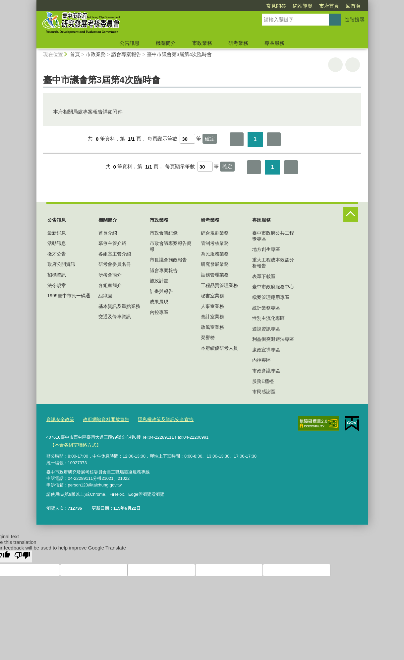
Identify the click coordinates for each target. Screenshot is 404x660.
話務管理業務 (215, 274)
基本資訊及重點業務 (119, 306)
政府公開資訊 (61, 264)
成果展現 (159, 301)
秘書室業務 (212, 295)
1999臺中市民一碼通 (68, 295)
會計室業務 (212, 316)
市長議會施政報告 (168, 259)
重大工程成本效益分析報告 (273, 262)
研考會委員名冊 (114, 264)
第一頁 (237, 139)
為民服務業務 (215, 254)
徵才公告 (56, 254)
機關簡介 (166, 43)
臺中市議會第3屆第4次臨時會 (179, 54)
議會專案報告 (126, 54)
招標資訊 (56, 274)
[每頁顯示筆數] (187, 139)
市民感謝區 (263, 391)
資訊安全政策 (59, 419)
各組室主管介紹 (114, 254)
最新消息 (56, 233)
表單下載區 (263, 276)
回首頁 (315, 6)
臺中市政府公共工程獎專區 (273, 236)
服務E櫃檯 (263, 381)
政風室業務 (212, 327)
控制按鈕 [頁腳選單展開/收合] (350, 214)
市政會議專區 (266, 370)
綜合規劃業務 (215, 233)
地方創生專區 (266, 249)
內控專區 (159, 312)
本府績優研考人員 (219, 348)
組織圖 (105, 295)
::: (33, 3)
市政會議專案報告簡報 (171, 246)
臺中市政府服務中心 (273, 286)
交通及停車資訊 (114, 316)
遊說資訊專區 (266, 328)
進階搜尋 (355, 19)
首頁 (75, 54)
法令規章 (56, 285)
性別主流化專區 (268, 318)
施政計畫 (159, 280)
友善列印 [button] (335, 64)
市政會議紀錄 (164, 233)
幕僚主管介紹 (112, 243)
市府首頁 (291, 6)
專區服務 (274, 43)
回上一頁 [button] (352, 64)
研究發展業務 (215, 264)
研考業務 (238, 43)
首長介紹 (107, 233)
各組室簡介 (110, 285)
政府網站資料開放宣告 (102, 419)
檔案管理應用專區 (270, 297)
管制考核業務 (215, 243)
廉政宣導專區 (266, 349)
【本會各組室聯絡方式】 (73, 444)
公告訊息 (130, 43)
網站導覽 (264, 6)
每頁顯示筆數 (162, 139)
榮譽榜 (208, 337)
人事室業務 (212, 306)
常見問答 (238, 6)
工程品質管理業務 (219, 285)
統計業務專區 (266, 308)
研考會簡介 (110, 274)
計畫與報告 (161, 291)
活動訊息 (56, 243)
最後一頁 (274, 139)
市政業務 (202, 43)
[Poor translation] (22, 555)
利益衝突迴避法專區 (273, 339)
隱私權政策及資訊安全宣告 (158, 419)
